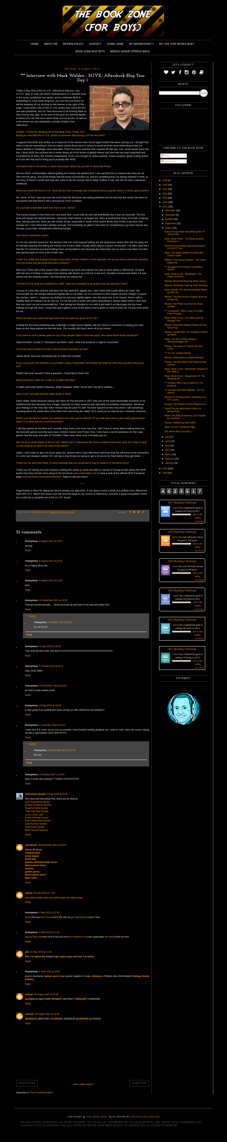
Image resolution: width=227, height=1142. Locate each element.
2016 (165, 185)
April (167, 450)
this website (111, 936)
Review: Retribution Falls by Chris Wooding (185, 285)
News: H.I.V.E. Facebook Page (179, 427)
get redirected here (80, 917)
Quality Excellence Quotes (38, 805)
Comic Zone (115, 43)
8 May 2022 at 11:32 (49, 912)
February (169, 458)
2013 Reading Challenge (182, 619)
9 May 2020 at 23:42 (57, 794)
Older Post (139, 1083)
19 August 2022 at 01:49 (46, 994)
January (169, 463)
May (167, 445)
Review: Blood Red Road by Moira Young (184, 281)
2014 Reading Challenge (182, 590)
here (29, 493)
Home (35, 43)
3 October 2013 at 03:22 (60, 622)
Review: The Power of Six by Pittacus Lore (185, 404)
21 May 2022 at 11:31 (41, 952)
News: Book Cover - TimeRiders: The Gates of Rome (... (182, 275)
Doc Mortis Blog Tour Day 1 (178, 431)
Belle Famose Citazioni (36, 830)
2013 (165, 198)
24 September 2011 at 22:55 (53, 600)
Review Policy (73, 43)
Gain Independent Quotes (38, 820)
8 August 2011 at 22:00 (50, 541)
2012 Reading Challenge (182, 648)
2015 (165, 189)
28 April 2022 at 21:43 (44, 893)
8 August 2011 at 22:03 (50, 561)
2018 (165, 180)
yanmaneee (31, 845)
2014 (165, 193)
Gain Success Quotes (36, 823)
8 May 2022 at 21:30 (49, 932)
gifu (27, 952)
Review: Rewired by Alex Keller (179, 422)
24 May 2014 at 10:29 (50, 705)
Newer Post (26, 1083)
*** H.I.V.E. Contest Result (177, 353)
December (170, 210)
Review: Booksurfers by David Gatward (183, 357)
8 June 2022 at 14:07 (49, 971)
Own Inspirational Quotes (37, 802)
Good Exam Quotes (35, 827)
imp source (47, 917)
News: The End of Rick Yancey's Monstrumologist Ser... (180, 340)
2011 (165, 206)
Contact (95, 43)
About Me (51, 43)
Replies (32, 616)
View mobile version (83, 1084)
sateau (28, 893)
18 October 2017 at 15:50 (51, 774)
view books (199, 521)
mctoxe (29, 994)
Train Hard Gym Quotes (37, 811)
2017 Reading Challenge (182, 502)
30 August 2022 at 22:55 (47, 1014)
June (167, 441)
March (168, 454)
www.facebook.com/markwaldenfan (41, 476)
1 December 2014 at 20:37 (52, 725)
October (169, 219)
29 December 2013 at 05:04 (53, 685)
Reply (28, 550)
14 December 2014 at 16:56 (62, 750)
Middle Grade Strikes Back (130, 51)
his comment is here (79, 936)
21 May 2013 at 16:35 (50, 646)
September (171, 223)
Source (28, 917)
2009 (165, 473)
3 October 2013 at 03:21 (51, 666)
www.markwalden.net (84, 473)
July (167, 437)
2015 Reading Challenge (182, 561)
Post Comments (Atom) (41, 1092)
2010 (165, 468)
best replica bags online (37, 897)
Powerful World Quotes (36, 808)
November (170, 215)
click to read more (34, 936)
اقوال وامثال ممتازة (34, 814)
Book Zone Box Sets (90, 51)
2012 (165, 202)
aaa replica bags (57, 897)
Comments (168, 161)
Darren (176, 507)
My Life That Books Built (176, 43)
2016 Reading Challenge (182, 531)
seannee (29, 1014)
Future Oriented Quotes (37, 817)
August (169, 228)
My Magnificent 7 (141, 43)
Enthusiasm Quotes (35, 794)
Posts (165, 155)
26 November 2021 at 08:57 (52, 845)
